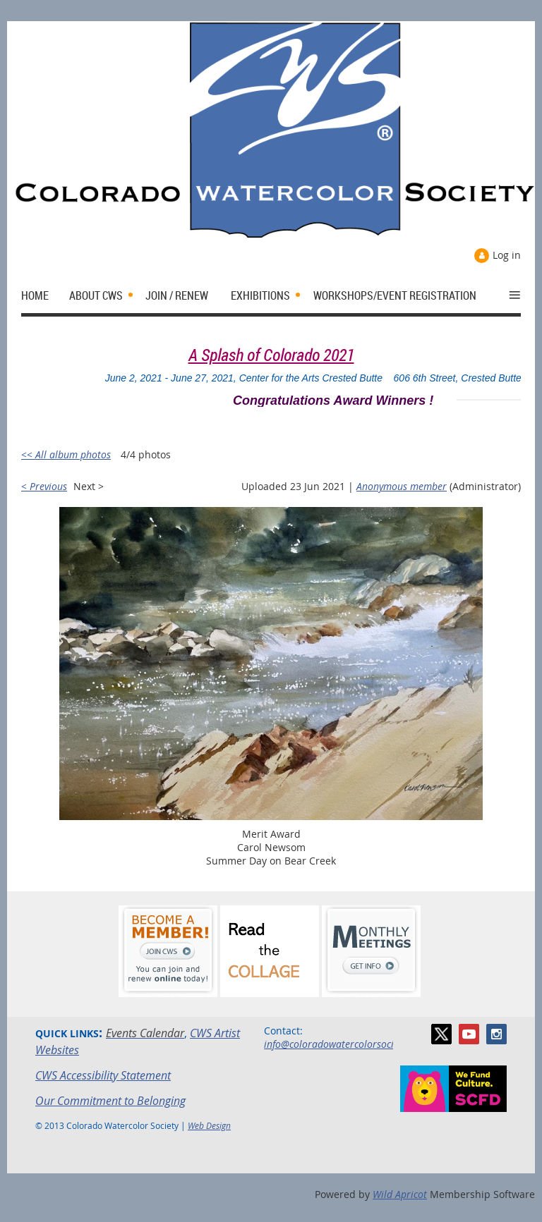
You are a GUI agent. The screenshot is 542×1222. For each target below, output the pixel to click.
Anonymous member (401, 486)
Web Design (209, 1125)
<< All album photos (66, 454)
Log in (507, 255)
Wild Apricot (400, 1194)
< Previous (44, 486)
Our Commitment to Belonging (110, 1100)
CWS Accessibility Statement (103, 1075)
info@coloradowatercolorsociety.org (343, 1044)
